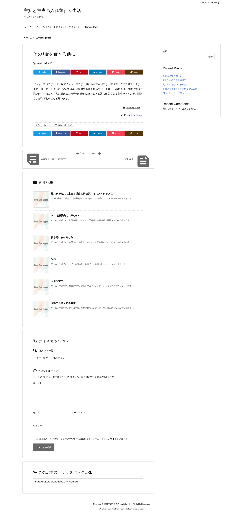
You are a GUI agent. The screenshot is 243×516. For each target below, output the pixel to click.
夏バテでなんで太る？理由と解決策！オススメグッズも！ (83, 193)
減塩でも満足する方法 (63, 303)
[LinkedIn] (97, 72)
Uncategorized (44, 38)
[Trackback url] (88, 481)
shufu (139, 115)
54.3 (53, 259)
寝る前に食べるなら (62, 237)
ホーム (29, 38)
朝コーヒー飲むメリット (174, 93)
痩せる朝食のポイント (173, 76)
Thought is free (137, 509)
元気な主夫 (57, 281)
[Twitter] (42, 72)
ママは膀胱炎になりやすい (66, 215)
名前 (36, 412)
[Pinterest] (79, 72)
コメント (37, 383)
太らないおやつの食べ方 (174, 84)
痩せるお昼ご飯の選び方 (174, 80)
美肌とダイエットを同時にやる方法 (180, 89)
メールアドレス (80, 412)
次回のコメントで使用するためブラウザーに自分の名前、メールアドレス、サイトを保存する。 (83, 438)
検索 (165, 51)
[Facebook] (61, 72)
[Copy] (134, 72)
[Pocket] (116, 72)
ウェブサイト (39, 425)
